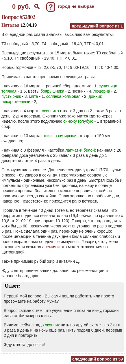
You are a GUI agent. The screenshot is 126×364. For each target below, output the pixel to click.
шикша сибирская (60, 135)
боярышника (52, 91)
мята (33, 96)
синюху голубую (78, 121)
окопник (52, 325)
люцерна (101, 91)
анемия (49, 246)
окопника (50, 111)
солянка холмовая (63, 96)
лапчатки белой (80, 150)
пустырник (11, 96)
